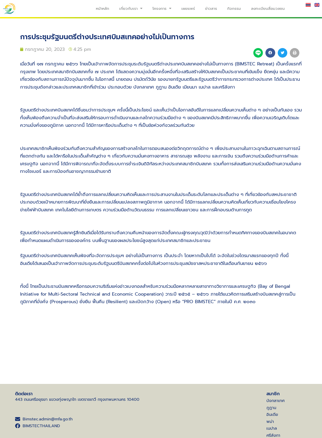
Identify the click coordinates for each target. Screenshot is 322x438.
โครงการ (161, 8)
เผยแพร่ (188, 8)
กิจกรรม (234, 8)
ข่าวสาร (211, 8)
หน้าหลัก (102, 8)
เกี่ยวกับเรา (130, 8)
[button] (270, 53)
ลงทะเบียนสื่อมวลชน (268, 8)
